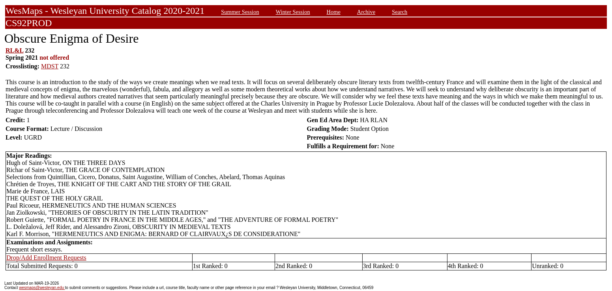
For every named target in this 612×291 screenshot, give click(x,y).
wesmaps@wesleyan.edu (42, 287)
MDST (49, 66)
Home (334, 12)
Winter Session (293, 12)
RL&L (14, 50)
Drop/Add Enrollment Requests (46, 257)
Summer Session (240, 12)
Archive (366, 12)
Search (399, 12)
